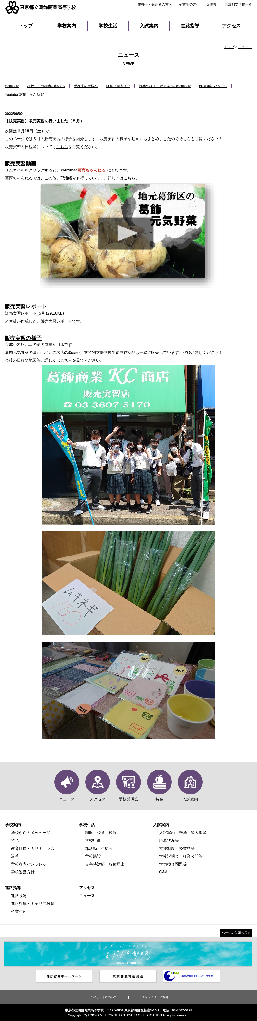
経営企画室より (118, 86)
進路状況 (19, 896)
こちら (62, 147)
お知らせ (12, 86)
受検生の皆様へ (86, 86)
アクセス (231, 25)
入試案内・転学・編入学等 (183, 833)
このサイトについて (103, 997)
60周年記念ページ (213, 86)
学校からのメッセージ (30, 833)
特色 (15, 840)
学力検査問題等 (173, 864)
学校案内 (66, 25)
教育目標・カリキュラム (32, 848)
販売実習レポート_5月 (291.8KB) (34, 313)
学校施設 (93, 856)
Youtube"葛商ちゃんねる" (25, 95)
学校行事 (93, 840)
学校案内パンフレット (30, 864)
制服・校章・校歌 (101, 833)
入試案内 (149, 25)
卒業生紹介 (21, 911)
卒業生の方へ (189, 4)
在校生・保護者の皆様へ (46, 86)
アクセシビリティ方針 (153, 997)
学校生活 (108, 25)
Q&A (163, 872)
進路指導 (190, 25)
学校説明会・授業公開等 (181, 856)
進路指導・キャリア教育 (32, 904)
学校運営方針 (23, 872)
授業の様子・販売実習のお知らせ (165, 86)
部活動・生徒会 (99, 848)
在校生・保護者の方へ (154, 4)
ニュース (245, 47)
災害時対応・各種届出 (105, 864)
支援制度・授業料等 (177, 848)
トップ (26, 25)
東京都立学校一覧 (238, 4)
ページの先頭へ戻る (236, 933)
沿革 (15, 856)
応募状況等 (169, 840)
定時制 (212, 4)
